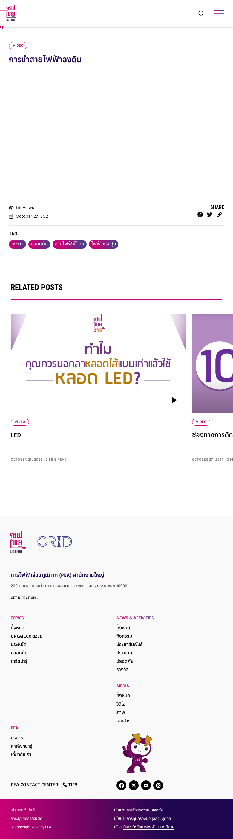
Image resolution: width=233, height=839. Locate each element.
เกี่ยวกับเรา (21, 755)
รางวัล (122, 670)
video (18, 46)
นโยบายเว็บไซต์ (23, 810)
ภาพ (120, 713)
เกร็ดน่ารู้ (19, 661)
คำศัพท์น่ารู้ (21, 746)
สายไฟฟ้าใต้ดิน (69, 244)
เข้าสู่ (144, 827)
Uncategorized (26, 636)
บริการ (17, 244)
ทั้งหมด (17, 628)
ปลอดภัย (39, 244)
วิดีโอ (120, 704)
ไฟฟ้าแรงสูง (103, 244)
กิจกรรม (124, 636)
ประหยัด (19, 645)
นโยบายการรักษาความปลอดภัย (138, 810)
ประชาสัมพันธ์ (129, 645)
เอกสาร (123, 721)
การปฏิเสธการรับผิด (26, 819)
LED (16, 436)
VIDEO (20, 422)
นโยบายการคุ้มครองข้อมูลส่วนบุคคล (142, 819)
